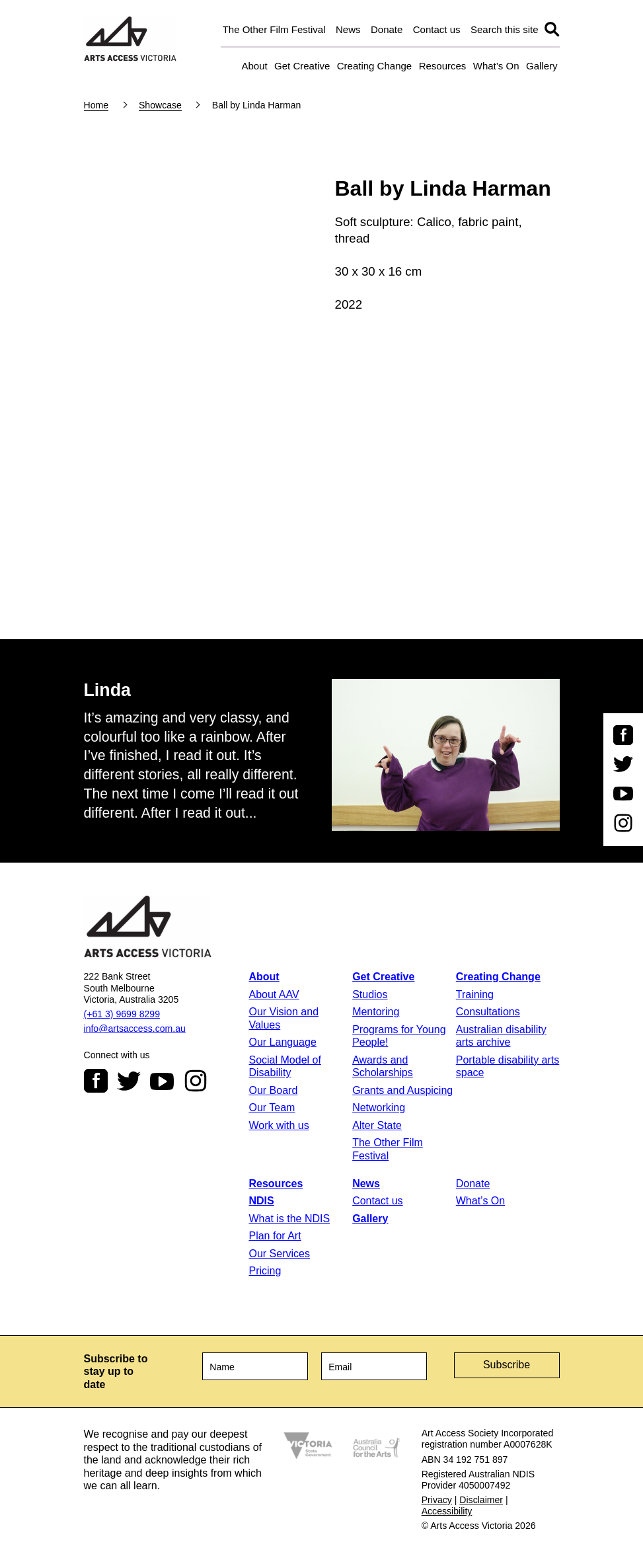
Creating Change (374, 65)
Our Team (271, 1107)
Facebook (96, 1081)
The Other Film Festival (274, 29)
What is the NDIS (289, 1218)
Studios (369, 994)
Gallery (542, 65)
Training (475, 994)
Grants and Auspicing (402, 1090)
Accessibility (447, 1511)
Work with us (278, 1125)
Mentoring (375, 1011)
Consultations (488, 1011)
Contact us (437, 29)
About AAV (273, 994)
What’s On (496, 65)
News (348, 29)
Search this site (505, 29)
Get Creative (302, 65)
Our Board (272, 1090)
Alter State (377, 1125)
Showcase (160, 105)
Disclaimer (481, 1500)
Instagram (196, 1081)
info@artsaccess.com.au (135, 1028)
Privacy (437, 1500)
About (254, 65)
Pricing (264, 1270)
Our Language (282, 1042)
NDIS (261, 1200)
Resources (443, 65)
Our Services (278, 1253)
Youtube (162, 1081)
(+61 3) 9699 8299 (122, 1014)
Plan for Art (274, 1235)
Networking (378, 1107)
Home (96, 105)
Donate (386, 29)
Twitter (129, 1081)
